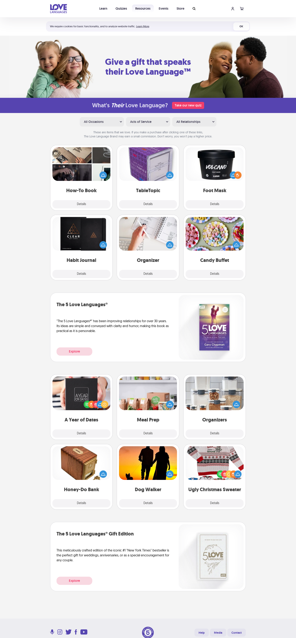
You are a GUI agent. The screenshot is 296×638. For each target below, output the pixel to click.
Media (218, 633)
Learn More (142, 26)
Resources (142, 8)
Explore (74, 351)
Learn (103, 8)
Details (81, 204)
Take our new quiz (188, 105)
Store (180, 8)
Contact (236, 633)
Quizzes (121, 8)
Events (163, 8)
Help (202, 633)
